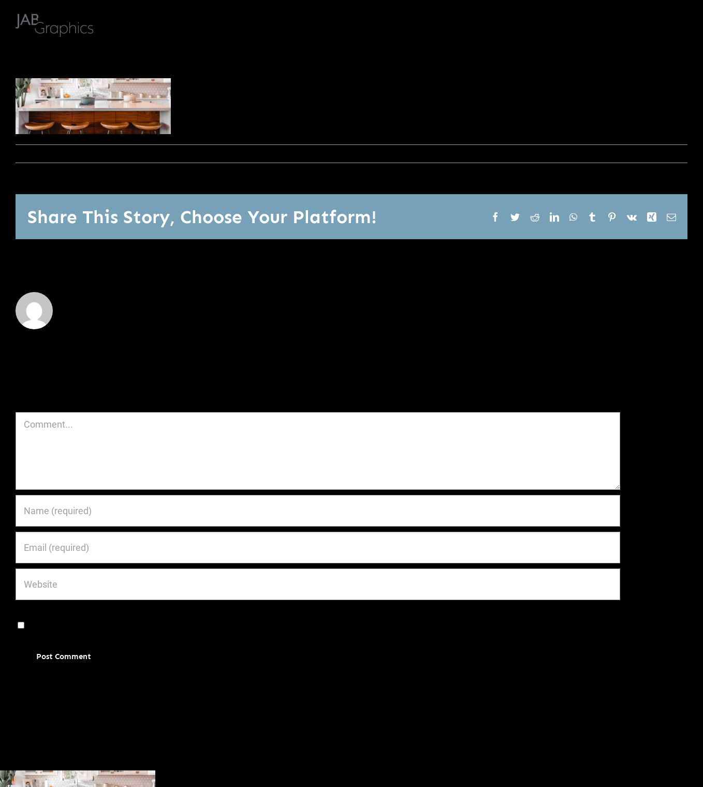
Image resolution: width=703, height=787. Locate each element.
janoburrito (39, 153)
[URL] (318, 584)
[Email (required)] (318, 547)
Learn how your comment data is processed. (270, 687)
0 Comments (128, 153)
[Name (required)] (318, 511)
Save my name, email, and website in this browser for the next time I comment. (188, 624)
